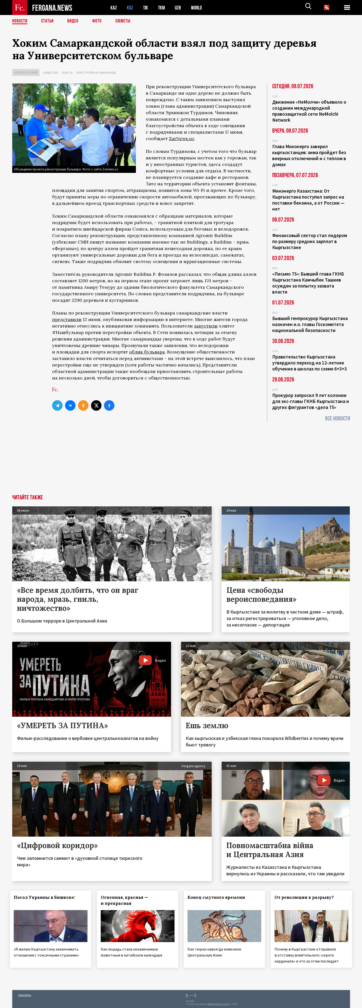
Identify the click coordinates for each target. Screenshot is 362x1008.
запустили (206, 326)
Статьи (48, 21)
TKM (162, 7)
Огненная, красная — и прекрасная (126, 900)
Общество (50, 72)
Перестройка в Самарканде (96, 72)
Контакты (24, 993)
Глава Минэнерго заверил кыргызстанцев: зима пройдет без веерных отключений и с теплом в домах (309, 155)
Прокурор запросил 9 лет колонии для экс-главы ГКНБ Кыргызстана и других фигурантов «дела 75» (310, 401)
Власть (67, 72)
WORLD (198, 7)
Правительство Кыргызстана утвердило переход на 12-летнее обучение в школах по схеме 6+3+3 (309, 363)
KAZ (113, 7)
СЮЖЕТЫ (126, 21)
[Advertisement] (181, 457)
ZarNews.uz (181, 138)
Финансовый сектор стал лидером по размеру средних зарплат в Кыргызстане (309, 241)
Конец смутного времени (218, 897)
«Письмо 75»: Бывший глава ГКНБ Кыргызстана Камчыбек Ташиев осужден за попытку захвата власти (308, 283)
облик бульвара (147, 352)
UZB (179, 7)
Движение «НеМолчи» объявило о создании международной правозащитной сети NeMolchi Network (309, 111)
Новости (20, 21)
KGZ (130, 7)
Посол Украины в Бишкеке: (46, 897)
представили (67, 319)
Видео (75, 21)
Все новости (337, 418)
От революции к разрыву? (306, 897)
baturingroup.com (218, 1002)
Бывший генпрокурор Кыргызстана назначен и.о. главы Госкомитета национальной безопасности (310, 324)
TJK (146, 7)
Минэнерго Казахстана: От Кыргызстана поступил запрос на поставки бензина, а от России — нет (308, 200)
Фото (99, 21)
